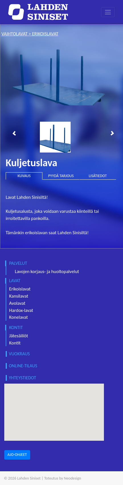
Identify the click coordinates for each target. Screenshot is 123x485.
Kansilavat (18, 296)
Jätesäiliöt (18, 335)
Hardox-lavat (21, 310)
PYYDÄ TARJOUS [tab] (60, 175)
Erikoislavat (19, 289)
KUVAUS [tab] (24, 175)
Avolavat (17, 303)
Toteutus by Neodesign (62, 478)
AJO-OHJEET (17, 454)
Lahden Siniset (28, 478)
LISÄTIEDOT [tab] (98, 175)
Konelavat (18, 317)
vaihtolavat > (16, 34)
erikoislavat (45, 34)
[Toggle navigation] (108, 12)
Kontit (14, 343)
